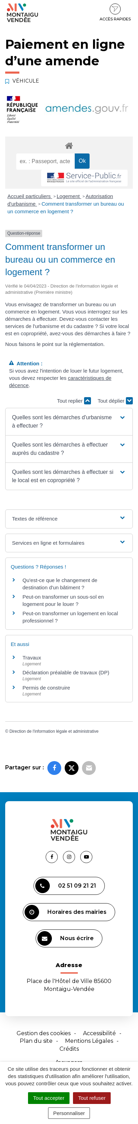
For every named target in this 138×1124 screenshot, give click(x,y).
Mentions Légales (89, 1041)
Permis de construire (46, 688)
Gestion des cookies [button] (44, 1033)
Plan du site (36, 1041)
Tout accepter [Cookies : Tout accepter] (48, 1098)
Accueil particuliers (30, 196)
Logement (69, 196)
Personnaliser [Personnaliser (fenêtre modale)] (69, 1113)
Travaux (31, 658)
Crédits (69, 1049)
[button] (69, 421)
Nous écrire (65, 938)
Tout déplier (115, 400)
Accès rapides (115, 12)
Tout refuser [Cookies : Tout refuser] (91, 1098)
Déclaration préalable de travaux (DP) (65, 672)
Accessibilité (99, 1033)
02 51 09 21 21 (65, 886)
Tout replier (74, 400)
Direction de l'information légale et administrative (54, 731)
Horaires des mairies (66, 912)
